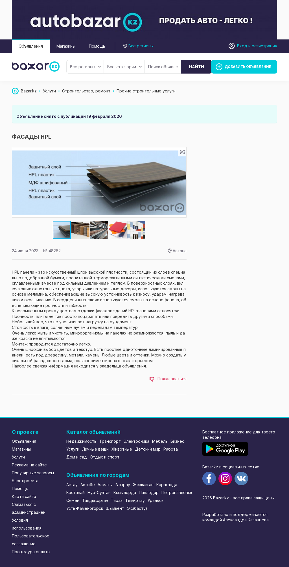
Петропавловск (176, 492)
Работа (170, 449)
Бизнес (177, 441)
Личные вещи (95, 449)
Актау (72, 484)
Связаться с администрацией (28, 508)
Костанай (75, 492)
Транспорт (110, 441)
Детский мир (148, 449)
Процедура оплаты (31, 551)
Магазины (65, 46)
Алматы (105, 484)
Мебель (160, 441)
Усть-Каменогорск (84, 508)
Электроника (136, 441)
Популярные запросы (33, 472)
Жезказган (143, 484)
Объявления (31, 46)
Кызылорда (124, 492)
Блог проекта (25, 480)
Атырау (122, 484)
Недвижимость (81, 441)
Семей (72, 500)
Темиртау (135, 500)
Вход (242, 45)
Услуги (18, 457)
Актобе (87, 484)
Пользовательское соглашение (30, 539)
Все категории (124, 66)
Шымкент (115, 508)
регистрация (264, 45)
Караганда (166, 484)
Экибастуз (137, 508)
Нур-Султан (99, 492)
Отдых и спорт (104, 457)
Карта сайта (24, 496)
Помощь (97, 46)
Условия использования (26, 524)
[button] (80, 230)
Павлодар (149, 492)
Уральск (155, 500)
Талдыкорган (95, 500)
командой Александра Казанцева (235, 519)
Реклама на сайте (29, 464)
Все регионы (85, 66)
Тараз (116, 500)
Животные (121, 449)
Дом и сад (76, 457)
